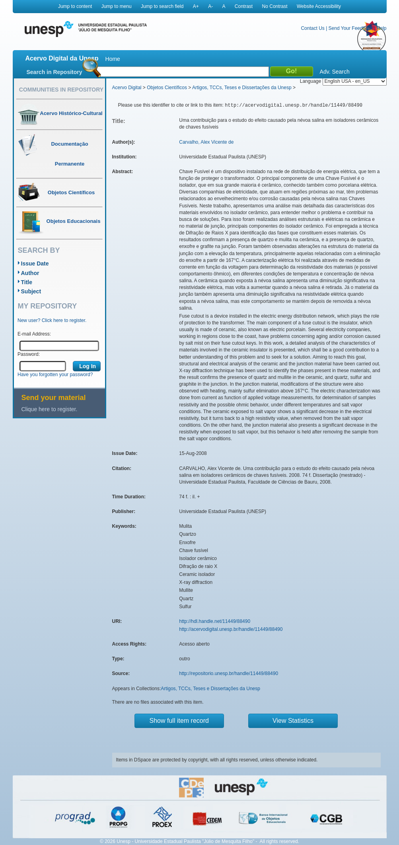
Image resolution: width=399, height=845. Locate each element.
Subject (31, 291)
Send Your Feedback (351, 28)
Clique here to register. (49, 409)
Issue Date (35, 263)
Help (382, 28)
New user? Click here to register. (52, 320)
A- (210, 6)
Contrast (244, 6)
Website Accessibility (319, 6)
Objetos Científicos (167, 87)
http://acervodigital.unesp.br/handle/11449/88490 (230, 629)
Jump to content (75, 6)
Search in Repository (54, 72)
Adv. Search (335, 71)
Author (30, 273)
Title (27, 282)
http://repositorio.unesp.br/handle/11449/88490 (228, 673)
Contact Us (312, 28)
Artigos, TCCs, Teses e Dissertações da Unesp (242, 87)
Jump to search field (162, 6)
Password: (29, 354)
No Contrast (275, 6)
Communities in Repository (61, 89)
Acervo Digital (127, 87)
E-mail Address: (34, 334)
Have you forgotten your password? (55, 374)
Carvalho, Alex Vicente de (206, 142)
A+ (196, 6)
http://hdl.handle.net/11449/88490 (214, 621)
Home (112, 59)
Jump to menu (116, 6)
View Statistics (292, 720)
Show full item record (179, 720)
